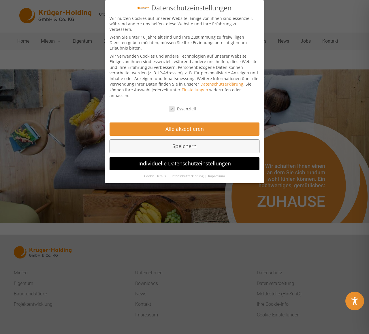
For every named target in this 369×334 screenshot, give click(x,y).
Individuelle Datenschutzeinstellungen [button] (184, 161)
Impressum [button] (216, 173)
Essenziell (182, 106)
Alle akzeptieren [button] (184, 126)
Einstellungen (195, 87)
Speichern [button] (184, 143)
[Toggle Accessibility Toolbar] (355, 301)
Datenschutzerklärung (221, 81)
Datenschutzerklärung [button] (187, 173)
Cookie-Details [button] (155, 173)
